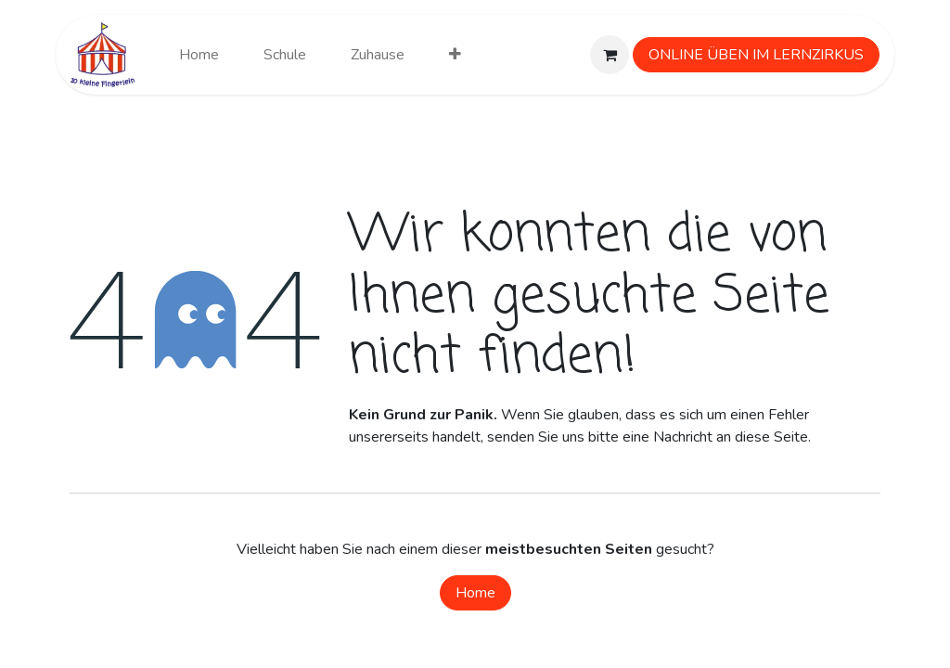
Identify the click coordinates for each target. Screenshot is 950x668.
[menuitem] (199, 54)
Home (475, 593)
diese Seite (771, 437)
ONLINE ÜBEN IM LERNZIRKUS (756, 55)
